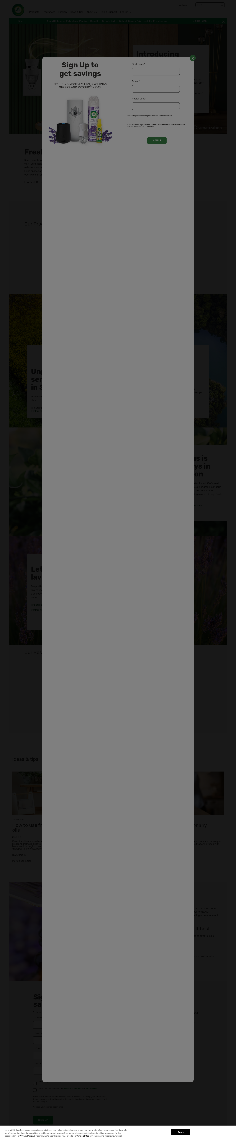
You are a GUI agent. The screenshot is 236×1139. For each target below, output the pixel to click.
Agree (181, 1132)
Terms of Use (83, 1136)
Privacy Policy (26, 1136)
